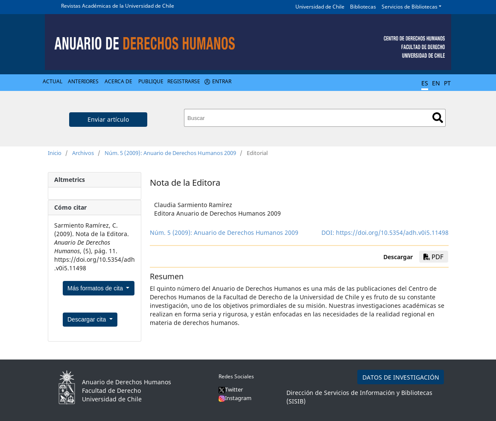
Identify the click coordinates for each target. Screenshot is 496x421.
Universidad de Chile (319, 6)
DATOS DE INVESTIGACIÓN (400, 377)
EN (436, 83)
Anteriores (83, 81)
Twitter (231, 389)
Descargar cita (87, 319)
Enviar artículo (108, 119)
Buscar (437, 117)
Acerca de (118, 81)
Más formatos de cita (96, 288)
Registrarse (183, 81)
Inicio (54, 153)
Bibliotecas (363, 6)
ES (424, 83)
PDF (433, 256)
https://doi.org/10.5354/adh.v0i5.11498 (392, 232)
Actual (52, 81)
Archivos (83, 153)
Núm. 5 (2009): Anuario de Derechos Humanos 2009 (170, 153)
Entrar (221, 81)
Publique (150, 81)
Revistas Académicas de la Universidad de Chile (117, 5)
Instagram (235, 398)
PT (447, 83)
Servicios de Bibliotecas (410, 6)
